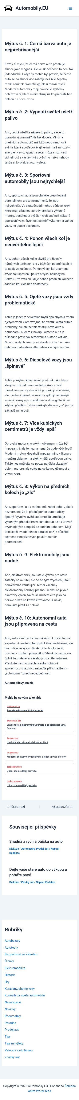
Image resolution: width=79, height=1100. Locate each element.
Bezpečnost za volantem (21, 954)
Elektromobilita (15, 968)
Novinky (10, 1009)
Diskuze (14, 848)
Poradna (10, 1023)
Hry (7, 982)
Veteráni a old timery (19, 1050)
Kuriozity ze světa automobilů (25, 995)
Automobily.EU (32, 8)
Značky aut (12, 1057)
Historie (10, 975)
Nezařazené (13, 1002)
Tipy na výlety (14, 1043)
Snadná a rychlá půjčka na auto (36, 841)
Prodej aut (42, 848)
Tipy (7, 1036)
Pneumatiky (13, 1016)
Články (9, 961)
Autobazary (28, 848)
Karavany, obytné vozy (20, 989)
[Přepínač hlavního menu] (70, 8)
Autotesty (11, 947)
